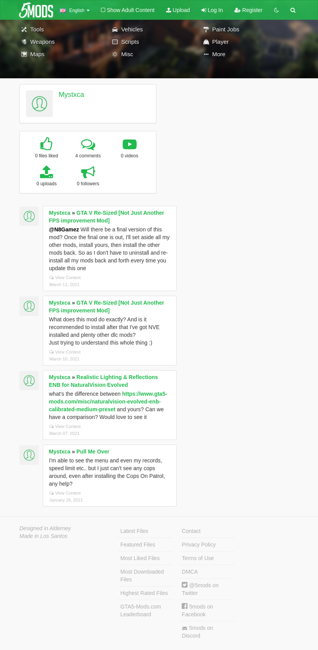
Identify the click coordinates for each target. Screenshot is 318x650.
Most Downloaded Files (142, 576)
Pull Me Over (92, 451)
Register (248, 10)
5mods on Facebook (197, 610)
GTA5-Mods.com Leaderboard (140, 610)
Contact (191, 531)
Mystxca (71, 94)
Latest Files (134, 531)
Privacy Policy (198, 544)
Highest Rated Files (144, 593)
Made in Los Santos (43, 536)
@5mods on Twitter (200, 589)
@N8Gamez (64, 229)
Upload (178, 10)
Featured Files (137, 544)
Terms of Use (198, 558)
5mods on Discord (197, 632)
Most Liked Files (140, 558)
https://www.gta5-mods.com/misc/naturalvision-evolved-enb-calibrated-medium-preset (108, 401)
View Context (65, 277)
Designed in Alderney (45, 528)
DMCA (190, 572)
